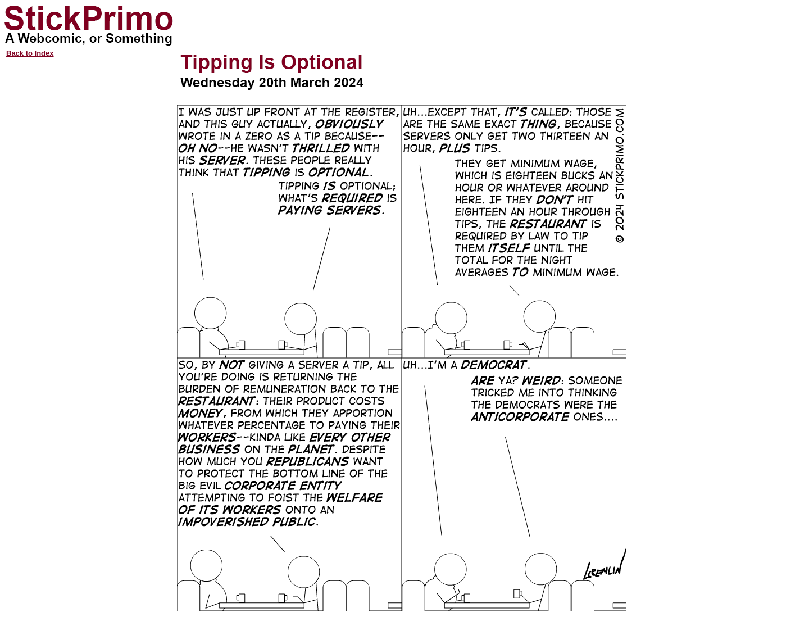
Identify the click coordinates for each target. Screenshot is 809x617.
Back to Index (30, 53)
